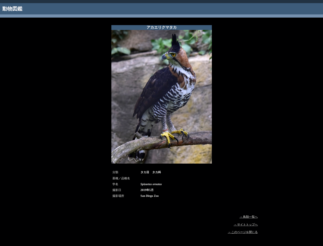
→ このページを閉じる (243, 232)
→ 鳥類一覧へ (248, 216)
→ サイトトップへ (246, 224)
